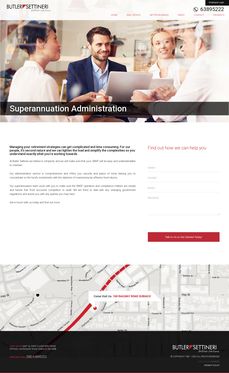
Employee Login (216, 2)
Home (114, 15)
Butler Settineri (29, 8)
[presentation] (174, 223)
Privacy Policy (212, 365)
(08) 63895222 (28, 356)
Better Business (159, 15)
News (181, 15)
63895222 (212, 9)
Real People (133, 15)
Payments (218, 15)
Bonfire (215, 361)
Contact (199, 15)
